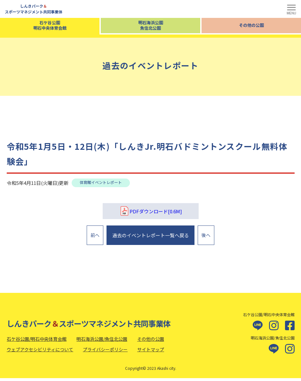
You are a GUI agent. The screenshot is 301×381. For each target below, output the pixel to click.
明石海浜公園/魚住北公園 (101, 342)
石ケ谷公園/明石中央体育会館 (37, 342)
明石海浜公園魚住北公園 (150, 25)
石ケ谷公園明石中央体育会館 (50, 25)
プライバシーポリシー (105, 352)
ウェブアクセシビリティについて (40, 352)
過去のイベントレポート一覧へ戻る (150, 236)
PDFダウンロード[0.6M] (150, 211)
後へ (206, 236)
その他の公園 (251, 25)
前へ (95, 236)
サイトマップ (150, 352)
